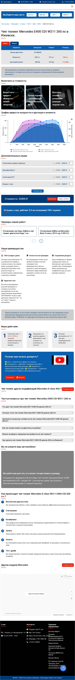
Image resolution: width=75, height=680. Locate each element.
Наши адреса (7, 2)
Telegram (20, 377)
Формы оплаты (53, 643)
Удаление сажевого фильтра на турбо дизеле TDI (56, 648)
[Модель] (55, 15)
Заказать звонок (53, 658)
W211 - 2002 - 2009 (34, 24)
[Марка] (43, 15)
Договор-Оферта (53, 631)
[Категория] (32, 15)
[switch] (70, 163)
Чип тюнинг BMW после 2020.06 (55, 654)
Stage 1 (5, 43)
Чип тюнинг (5, 24)
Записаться (52, 199)
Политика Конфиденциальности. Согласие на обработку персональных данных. (56, 637)
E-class (22, 24)
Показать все (37, 191)
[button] (41, 241)
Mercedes (15, 24)
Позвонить (10, 377)
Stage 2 (14, 43)
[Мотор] (67, 15)
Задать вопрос (64, 199)
